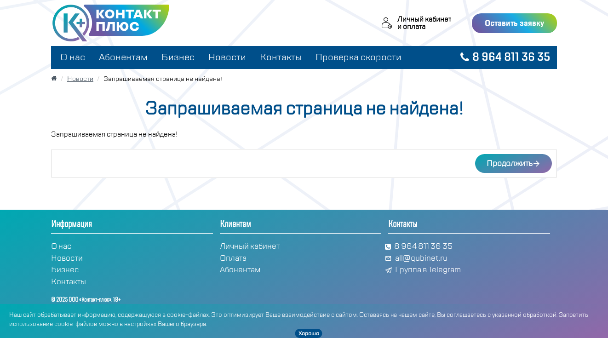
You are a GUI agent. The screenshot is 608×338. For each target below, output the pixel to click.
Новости (80, 78)
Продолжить (510, 163)
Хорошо (308, 333)
